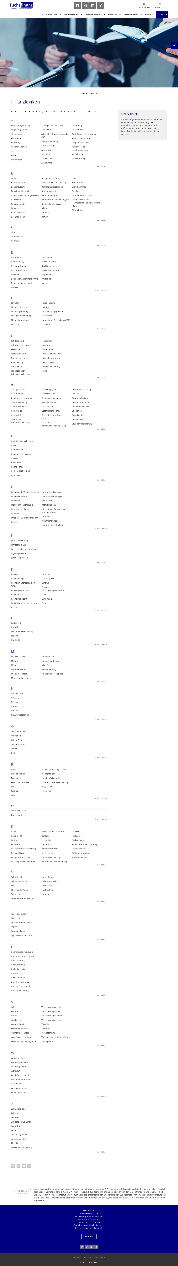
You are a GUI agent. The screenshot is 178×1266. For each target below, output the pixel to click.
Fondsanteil (46, 341)
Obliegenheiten (18, 731)
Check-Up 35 (17, 236)
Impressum (87, 1257)
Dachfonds (16, 257)
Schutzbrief (16, 877)
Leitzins (14, 635)
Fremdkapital (47, 362)
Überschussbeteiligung (22, 952)
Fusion (44, 370)
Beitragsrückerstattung (52, 187)
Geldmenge (16, 410)
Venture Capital (18, 1024)
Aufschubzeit (78, 129)
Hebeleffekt (16, 462)
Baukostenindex (18, 204)
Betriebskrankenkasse (51, 204)
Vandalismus (17, 1020)
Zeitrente (15, 1113)
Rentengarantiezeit (50, 848)
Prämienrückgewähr (50, 778)
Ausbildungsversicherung (84, 134)
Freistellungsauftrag (50, 358)
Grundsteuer (78, 419)
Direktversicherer (49, 266)
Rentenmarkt (47, 853)
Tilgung (14, 926)
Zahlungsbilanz (18, 1109)
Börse (74, 178)
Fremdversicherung (50, 366)
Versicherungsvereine (51, 1020)
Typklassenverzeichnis (21, 935)
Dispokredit (46, 274)
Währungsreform (19, 1066)
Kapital (14, 574)
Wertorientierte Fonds (21, 1079)
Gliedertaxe (77, 410)
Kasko (14, 607)
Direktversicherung (50, 270)
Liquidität (15, 640)
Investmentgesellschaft (52, 525)
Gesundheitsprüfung (81, 389)
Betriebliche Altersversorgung (55, 199)
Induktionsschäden (20, 509)
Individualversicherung (22, 504)
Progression (46, 786)
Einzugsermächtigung (21, 315)
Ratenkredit (16, 836)
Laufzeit (14, 627)
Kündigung (46, 598)
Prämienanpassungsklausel (54, 769)
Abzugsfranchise (19, 146)
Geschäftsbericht (49, 402)
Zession (14, 1130)
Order (14, 753)
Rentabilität (46, 840)
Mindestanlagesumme (21, 678)
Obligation (16, 735)
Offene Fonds (17, 740)
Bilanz (44, 208)
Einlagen (15, 303)
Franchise (45, 345)
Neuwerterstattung (20, 715)
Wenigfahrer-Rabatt (20, 1075)
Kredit (44, 594)
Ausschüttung (78, 158)
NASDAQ (15, 697)
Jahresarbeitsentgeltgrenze (23, 549)
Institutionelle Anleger (51, 496)
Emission (15, 324)
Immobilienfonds (19, 496)
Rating (14, 840)
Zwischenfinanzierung (21, 1147)
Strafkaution (47, 890)
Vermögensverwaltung (21, 1037)
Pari (13, 769)
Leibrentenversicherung (22, 631)
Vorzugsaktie (47, 1041)
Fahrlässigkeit (17, 341)
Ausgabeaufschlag (80, 142)
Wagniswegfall (18, 1058)
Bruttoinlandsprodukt (82, 195)
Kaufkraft (45, 574)
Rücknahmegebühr (81, 853)
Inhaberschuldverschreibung (24, 517)
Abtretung (16, 142)
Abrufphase (16, 134)
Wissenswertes (133, 14)
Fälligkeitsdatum (18, 353)
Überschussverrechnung (22, 956)
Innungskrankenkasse (51, 492)
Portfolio (15, 791)
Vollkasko (45, 1028)
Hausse (14, 458)
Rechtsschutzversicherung (23, 848)
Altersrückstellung (49, 141)
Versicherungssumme (51, 1015)
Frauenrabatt (47, 349)
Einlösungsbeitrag (19, 311)
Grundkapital (78, 415)
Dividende (46, 278)
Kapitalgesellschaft (20, 590)
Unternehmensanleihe (21, 986)
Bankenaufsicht (18, 182)
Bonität (44, 216)
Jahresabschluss (18, 544)
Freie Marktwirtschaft (51, 353)
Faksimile (15, 349)
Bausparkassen (18, 212)
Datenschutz (100, 1257)
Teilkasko (15, 918)
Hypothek (15, 475)
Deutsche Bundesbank (21, 283)
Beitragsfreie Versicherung (53, 182)
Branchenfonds (79, 187)
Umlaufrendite (18, 964)
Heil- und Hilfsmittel (20, 471)
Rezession (76, 831)
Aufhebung (77, 125)
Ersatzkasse (46, 315)
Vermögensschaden (20, 1032)
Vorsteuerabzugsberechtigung (55, 1037)
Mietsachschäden (19, 673)
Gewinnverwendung (81, 402)
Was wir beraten (51, 14)
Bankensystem (18, 187)
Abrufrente (16, 138)
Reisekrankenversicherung (53, 831)
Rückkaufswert (79, 848)
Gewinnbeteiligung (81, 398)
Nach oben (100, 166)
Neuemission (17, 706)
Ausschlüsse (77, 154)
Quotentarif (16, 815)
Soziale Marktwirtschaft (22, 898)
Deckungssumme (19, 270)
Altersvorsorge (48, 145)
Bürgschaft (77, 210)
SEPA (13, 885)
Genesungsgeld (48, 389)
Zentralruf (16, 1126)
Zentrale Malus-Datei (21, 1121)
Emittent (45, 307)
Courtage (15, 240)
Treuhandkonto (18, 931)
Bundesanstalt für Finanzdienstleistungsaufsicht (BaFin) (86, 202)
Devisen (14, 287)
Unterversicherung (20, 990)
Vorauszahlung (48, 1032)
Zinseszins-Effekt (19, 1139)
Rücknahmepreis (80, 857)
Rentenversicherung (50, 857)
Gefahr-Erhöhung (19, 402)
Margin (14, 661)
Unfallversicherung (20, 982)
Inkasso (14, 522)
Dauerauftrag (17, 261)
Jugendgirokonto (18, 553)
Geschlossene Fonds (50, 410)
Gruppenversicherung (82, 423)
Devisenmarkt (47, 257)
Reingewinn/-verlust (20, 857)
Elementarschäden (20, 320)
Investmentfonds (49, 520)
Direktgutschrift (48, 261)
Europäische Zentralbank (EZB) (55, 320)
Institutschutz (47, 500)
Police (14, 786)
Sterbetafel (46, 885)
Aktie (13, 155)
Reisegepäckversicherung (23, 861)
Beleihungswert (48, 191)
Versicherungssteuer (51, 1011)
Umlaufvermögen (19, 969)
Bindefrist (46, 212)
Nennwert (15, 702)
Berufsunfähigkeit (49, 195)
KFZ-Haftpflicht (48, 578)
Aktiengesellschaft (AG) (52, 125)
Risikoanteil (77, 836)
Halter (14, 445)
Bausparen (16, 208)
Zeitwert (15, 1117)
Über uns (114, 14)
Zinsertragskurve (19, 1134)
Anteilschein (47, 158)
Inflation (15, 513)
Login (162, 14)
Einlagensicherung (20, 307)
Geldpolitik (16, 415)
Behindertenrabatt (50, 178)
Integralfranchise (49, 504)
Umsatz (14, 973)
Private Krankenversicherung (54, 782)
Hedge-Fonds (17, 466)
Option (14, 748)
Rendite (45, 836)
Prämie (14, 795)
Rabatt (14, 831)
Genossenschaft (48, 393)
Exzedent (45, 324)
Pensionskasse (18, 778)
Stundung (46, 894)
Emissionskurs (48, 303)
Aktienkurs (46, 129)
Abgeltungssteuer (19, 129)
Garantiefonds (17, 393)
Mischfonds (46, 665)
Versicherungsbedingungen (24, 1041)
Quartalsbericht (18, 810)
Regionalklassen (18, 853)
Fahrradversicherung (21, 345)
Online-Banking (18, 744)
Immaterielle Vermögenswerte (25, 492)
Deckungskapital (18, 266)
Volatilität (45, 1024)
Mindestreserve (48, 656)
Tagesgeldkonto (18, 914)
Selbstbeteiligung (19, 881)
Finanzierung (17, 362)
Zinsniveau (16, 1143)
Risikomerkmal (79, 840)
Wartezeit (15, 1070)
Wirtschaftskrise (18, 1092)
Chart (13, 232)
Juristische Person (19, 557)
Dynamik (45, 283)
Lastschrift (16, 623)
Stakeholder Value (49, 881)
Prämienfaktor (48, 773)
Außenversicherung (81, 138)
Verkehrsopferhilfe (20, 1028)
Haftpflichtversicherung (22, 441)
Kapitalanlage (17, 578)
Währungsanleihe (19, 1062)
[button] (13, 1166)
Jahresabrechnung (19, 540)
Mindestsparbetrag (50, 661)
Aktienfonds (16, 159)
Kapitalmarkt (17, 594)
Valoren (14, 1007)
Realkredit (16, 844)
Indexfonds (16, 500)
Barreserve (16, 199)
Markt (14, 665)
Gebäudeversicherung (21, 398)
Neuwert (15, 710)
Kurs (43, 603)
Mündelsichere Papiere (52, 673)
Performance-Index (20, 782)
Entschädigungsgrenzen (52, 311)
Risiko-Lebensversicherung (84, 844)
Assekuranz (46, 162)
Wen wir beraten (95, 14)
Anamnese (46, 150)
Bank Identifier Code (20, 191)
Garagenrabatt (18, 389)
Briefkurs (76, 191)
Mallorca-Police (18, 656)
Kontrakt (45, 582)
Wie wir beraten (73, 14)
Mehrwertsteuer (18, 669)
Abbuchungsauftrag (20, 125)
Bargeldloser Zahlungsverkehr (25, 195)
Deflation (15, 274)
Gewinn (75, 393)
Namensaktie (17, 693)
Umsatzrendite (18, 977)
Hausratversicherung (21, 454)
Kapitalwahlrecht (19, 598)
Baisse (14, 178)
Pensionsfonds (18, 773)
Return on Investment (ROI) (54, 861)
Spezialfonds (47, 877)
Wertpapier (16, 1083)
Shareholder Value (19, 890)
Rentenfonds (47, 844)
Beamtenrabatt (18, 216)
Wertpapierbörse (19, 1088)
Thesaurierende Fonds (21, 922)
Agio (13, 151)
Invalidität (46, 516)
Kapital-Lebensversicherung (24, 603)
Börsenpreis (77, 182)
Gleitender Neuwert (81, 406)
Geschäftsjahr (47, 406)
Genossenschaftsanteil (52, 398)
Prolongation (47, 791)
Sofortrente (16, 894)
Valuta (14, 1015)
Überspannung (18, 960)
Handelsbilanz (17, 449)
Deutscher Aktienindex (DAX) (24, 278)
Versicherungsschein (51, 1007)
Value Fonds (16, 1011)
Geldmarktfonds (18, 406)
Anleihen (45, 154)
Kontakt (149, 14)
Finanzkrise (16, 366)
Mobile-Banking (48, 669)
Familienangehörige (20, 358)
